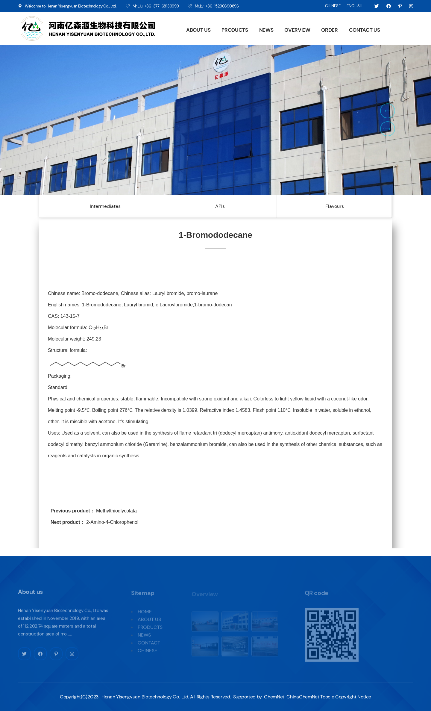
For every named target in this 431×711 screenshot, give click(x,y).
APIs (220, 206)
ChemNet (274, 697)
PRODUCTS (234, 30)
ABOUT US (198, 30)
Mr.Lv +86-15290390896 (217, 6)
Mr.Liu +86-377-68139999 (156, 6)
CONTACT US (364, 30)
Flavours (334, 206)
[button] (387, 110)
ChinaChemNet (302, 697)
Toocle (327, 697)
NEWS (266, 30)
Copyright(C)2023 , (80, 697)
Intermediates (105, 206)
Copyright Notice (353, 697)
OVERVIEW (297, 30)
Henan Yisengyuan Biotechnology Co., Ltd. (145, 697)
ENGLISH (354, 5)
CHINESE (333, 5)
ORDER (329, 30)
